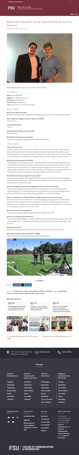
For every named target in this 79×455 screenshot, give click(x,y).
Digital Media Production (36, 291)
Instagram (40, 281)
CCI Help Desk (45, 419)
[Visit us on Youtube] (13, 422)
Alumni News (11, 385)
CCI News (26, 291)
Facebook (17, 285)
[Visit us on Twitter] (13, 418)
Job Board (10, 399)
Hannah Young (14, 28)
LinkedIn (28, 285)
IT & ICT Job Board (46, 399)
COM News (10, 382)
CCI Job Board (45, 425)
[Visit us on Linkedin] (9, 422)
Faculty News (11, 388)
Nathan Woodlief (29, 293)
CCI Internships (45, 422)
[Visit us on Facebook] (9, 418)
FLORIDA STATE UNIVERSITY (16, 2)
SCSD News (27, 382)
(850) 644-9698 (66, 352)
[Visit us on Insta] (17, 418)
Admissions (44, 416)
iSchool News (45, 382)
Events (9, 393)
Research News (11, 390)
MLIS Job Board (46, 402)
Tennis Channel (39, 293)
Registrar (44, 430)
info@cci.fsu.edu (44, 352)
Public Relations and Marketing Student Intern (57, 336)
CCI (67, 420)
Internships (10, 396)
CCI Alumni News (18, 291)
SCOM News (48, 291)
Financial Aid (44, 428)
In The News (61, 393)
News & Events (24, 7)
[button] (70, 2)
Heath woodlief (19, 293)
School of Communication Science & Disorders (64, 431)
